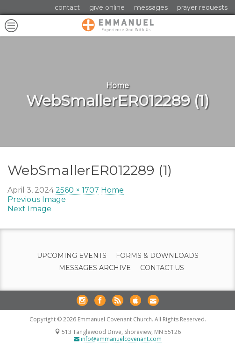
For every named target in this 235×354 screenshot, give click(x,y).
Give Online (107, 7)
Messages (151, 7)
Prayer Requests (202, 7)
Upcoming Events (72, 256)
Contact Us (162, 268)
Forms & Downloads (157, 256)
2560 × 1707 (77, 190)
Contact (67, 7)
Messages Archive (95, 268)
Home (112, 190)
